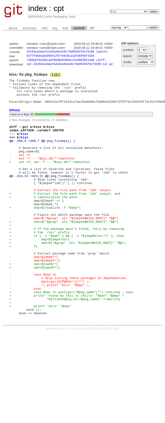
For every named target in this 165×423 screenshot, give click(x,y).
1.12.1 (55, 76)
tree (65, 28)
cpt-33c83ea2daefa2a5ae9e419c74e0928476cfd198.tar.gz (70, 66)
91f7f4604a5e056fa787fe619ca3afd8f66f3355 (60, 57)
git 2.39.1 (79, 373)
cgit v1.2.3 (66, 373)
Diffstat (14, 116)
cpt (58, 8)
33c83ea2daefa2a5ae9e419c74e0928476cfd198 (60, 52)
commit (79, 28)
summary (29, 28)
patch (102, 52)
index (37, 8)
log (55, 28)
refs (44, 28)
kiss (26, 121)
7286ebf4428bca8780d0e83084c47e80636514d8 (60, 61)
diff (92, 28)
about (12, 28)
